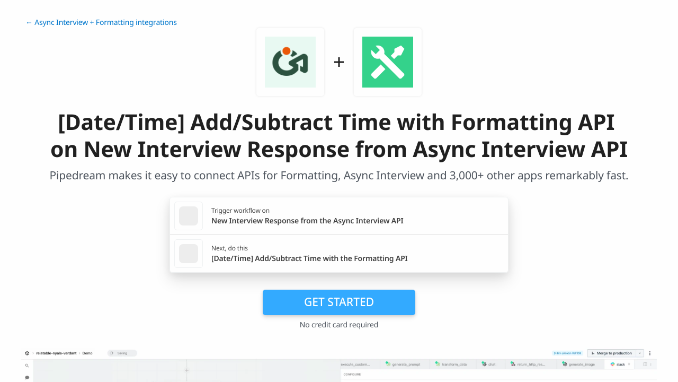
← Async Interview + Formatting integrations (101, 23)
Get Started (339, 301)
